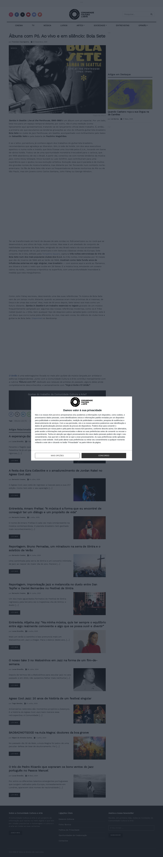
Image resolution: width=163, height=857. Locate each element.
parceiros (56, 415)
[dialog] (81, 428)
